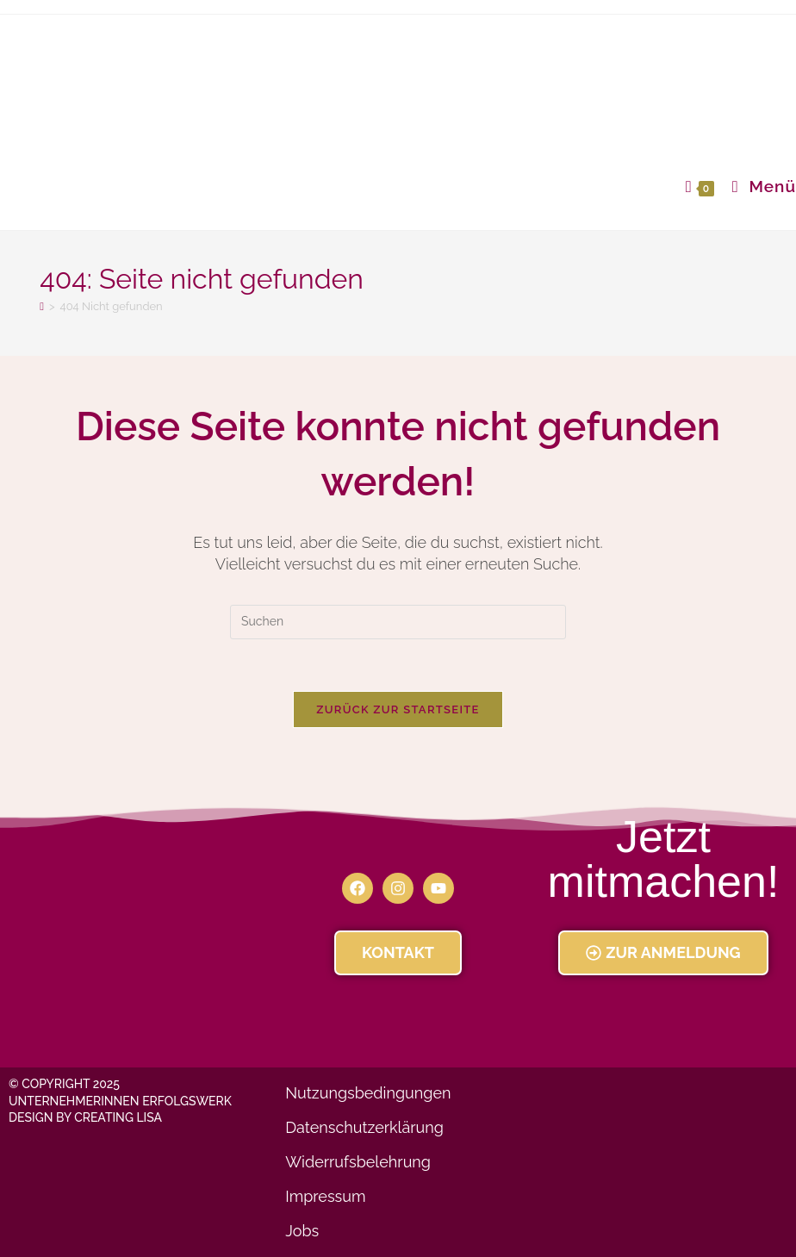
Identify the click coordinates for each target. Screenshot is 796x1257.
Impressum (325, 1196)
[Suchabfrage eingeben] (398, 622)
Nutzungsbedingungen (368, 1093)
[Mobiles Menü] (757, 186)
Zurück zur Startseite (397, 709)
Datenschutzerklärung (364, 1127)
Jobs (302, 1231)
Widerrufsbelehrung (358, 1162)
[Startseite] (42, 306)
